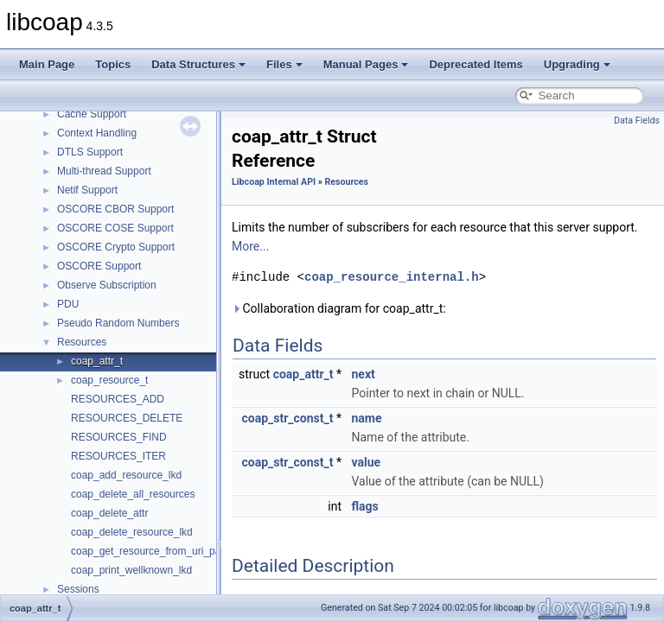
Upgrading (577, 64)
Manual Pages (366, 64)
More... (250, 246)
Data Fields (637, 120)
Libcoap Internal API (274, 181)
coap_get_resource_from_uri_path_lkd (159, 551)
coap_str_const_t (288, 418)
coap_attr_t (97, 361)
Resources (81, 342)
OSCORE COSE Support (115, 228)
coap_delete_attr (109, 513)
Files (284, 64)
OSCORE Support (99, 266)
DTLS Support (90, 152)
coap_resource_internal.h (391, 277)
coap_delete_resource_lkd (132, 532)
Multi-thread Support (104, 171)
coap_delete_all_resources (133, 494)
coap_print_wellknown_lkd (131, 570)
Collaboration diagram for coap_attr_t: (339, 308)
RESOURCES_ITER (118, 456)
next (363, 374)
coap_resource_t (109, 380)
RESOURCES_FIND (119, 437)
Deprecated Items (475, 64)
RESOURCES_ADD (117, 399)
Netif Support (87, 190)
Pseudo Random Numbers (118, 323)
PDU (68, 304)
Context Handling (97, 133)
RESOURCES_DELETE (126, 418)
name (367, 418)
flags (365, 506)
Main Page (46, 64)
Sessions (78, 589)
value (366, 462)
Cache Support (91, 114)
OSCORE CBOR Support (115, 209)
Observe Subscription (106, 285)
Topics (113, 64)
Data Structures (198, 64)
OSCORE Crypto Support (116, 247)
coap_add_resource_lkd (126, 475)
